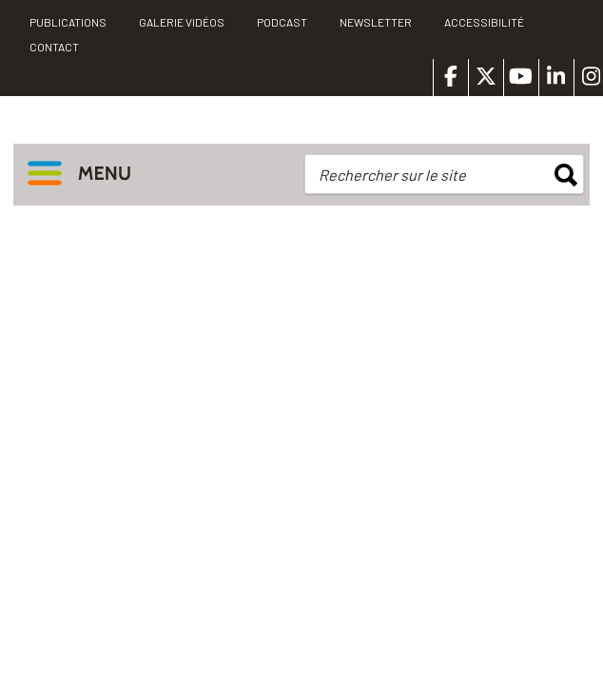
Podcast (282, 22)
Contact (54, 46)
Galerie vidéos (181, 22)
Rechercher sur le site (392, 175)
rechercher (565, 175)
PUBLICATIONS (68, 22)
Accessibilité (484, 22)
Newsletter (376, 22)
